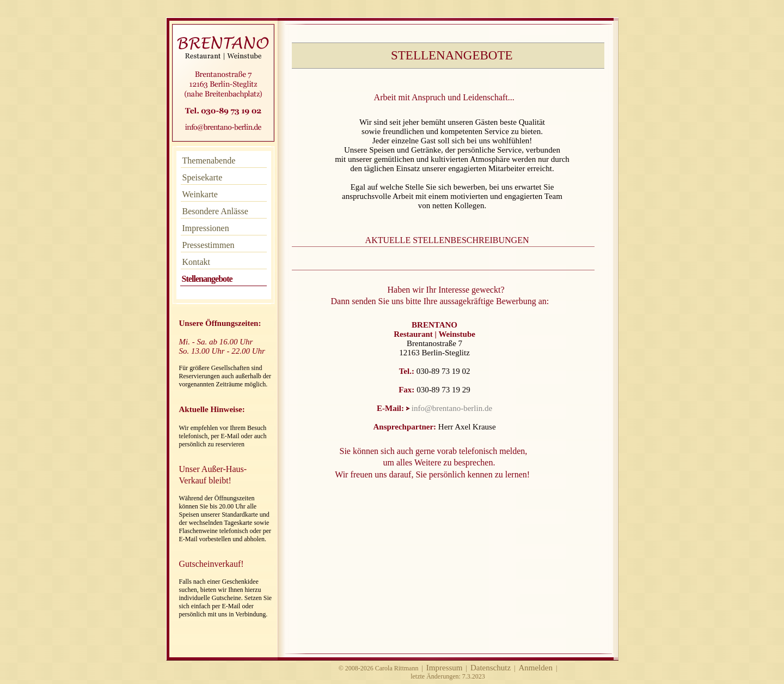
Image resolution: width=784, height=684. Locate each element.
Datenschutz (490, 667)
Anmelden (535, 667)
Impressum (444, 667)
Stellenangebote (207, 278)
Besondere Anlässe (215, 211)
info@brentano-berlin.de (452, 408)
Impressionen (205, 228)
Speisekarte (202, 177)
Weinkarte (200, 194)
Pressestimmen (208, 245)
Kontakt (196, 262)
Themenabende (209, 160)
